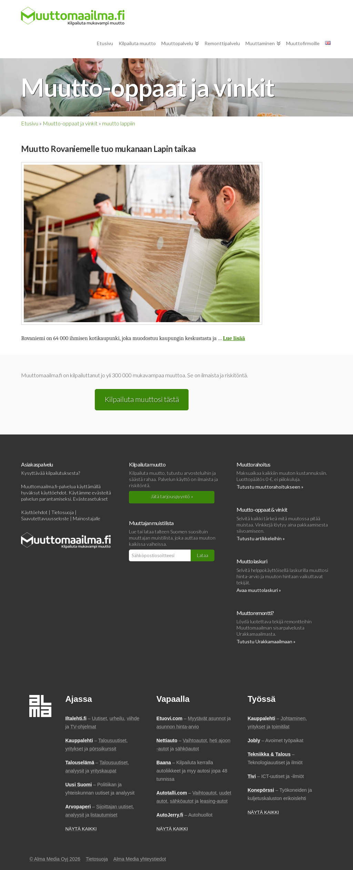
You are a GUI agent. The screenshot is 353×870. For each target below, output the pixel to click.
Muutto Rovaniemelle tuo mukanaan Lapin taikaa (108, 149)
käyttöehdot (54, 492)
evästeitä (101, 492)
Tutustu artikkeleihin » (260, 538)
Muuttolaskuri (251, 561)
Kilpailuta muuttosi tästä (141, 399)
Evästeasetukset (90, 499)
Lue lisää (234, 338)
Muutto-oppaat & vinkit (261, 509)
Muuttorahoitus (253, 464)
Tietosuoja (62, 512)
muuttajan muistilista (151, 538)
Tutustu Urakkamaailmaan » (265, 641)
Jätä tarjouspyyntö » (172, 496)
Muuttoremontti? (255, 613)
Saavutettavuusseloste (45, 518)
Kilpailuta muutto (147, 464)
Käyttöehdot (34, 512)
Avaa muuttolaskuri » (258, 590)
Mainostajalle (86, 518)
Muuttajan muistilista (151, 523)
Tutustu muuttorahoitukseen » (269, 487)
